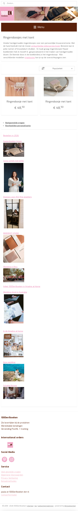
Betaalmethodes (8, 481)
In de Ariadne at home (13, 331)
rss (36, 506)
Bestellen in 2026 (11, 135)
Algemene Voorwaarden (12, 475)
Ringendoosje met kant (20, 101)
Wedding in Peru (10, 267)
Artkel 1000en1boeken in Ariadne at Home (21, 286)
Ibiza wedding (9, 362)
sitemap (30, 506)
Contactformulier (9, 495)
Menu (39, 27)
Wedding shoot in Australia (15, 292)
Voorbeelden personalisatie (18, 126)
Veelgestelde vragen (14, 123)
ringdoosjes (30, 58)
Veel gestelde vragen (11, 472)
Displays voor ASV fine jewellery (17, 197)
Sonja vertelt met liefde (13, 161)
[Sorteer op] (57, 68)
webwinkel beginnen (46, 506)
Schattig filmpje (10, 385)
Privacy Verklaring (9, 478)
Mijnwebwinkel (70, 506)
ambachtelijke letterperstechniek (45, 46)
